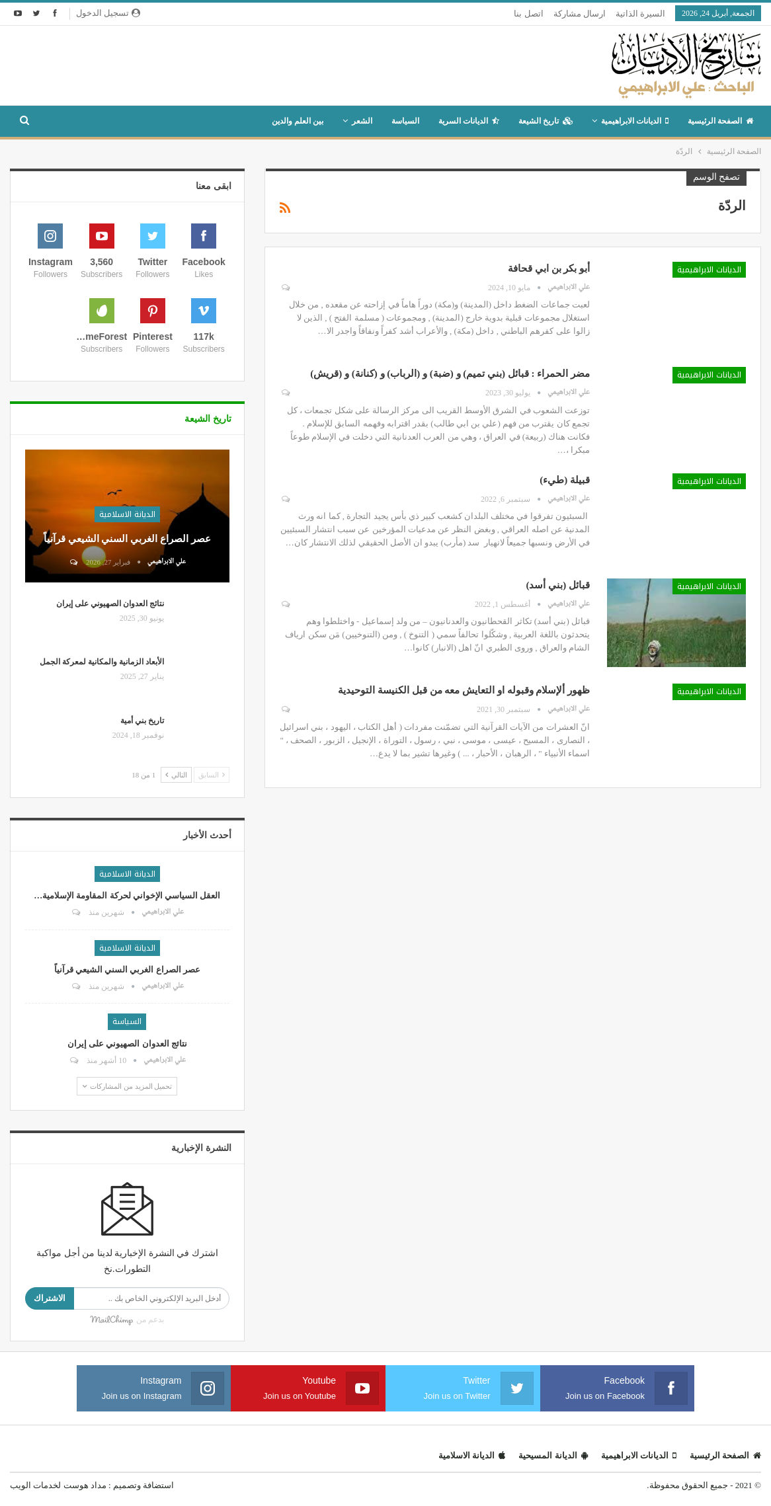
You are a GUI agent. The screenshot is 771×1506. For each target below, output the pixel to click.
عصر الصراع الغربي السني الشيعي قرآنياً (127, 539)
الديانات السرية (468, 121)
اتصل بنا (528, 14)
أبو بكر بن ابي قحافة (549, 268)
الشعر (362, 121)
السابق (211, 775)
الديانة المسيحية (552, 1455)
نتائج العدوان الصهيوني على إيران (110, 603)
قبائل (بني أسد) (558, 585)
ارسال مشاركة (579, 14)
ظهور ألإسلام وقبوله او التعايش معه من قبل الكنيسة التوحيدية (464, 690)
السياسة (405, 121)
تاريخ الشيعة (545, 121)
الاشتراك (49, 1298)
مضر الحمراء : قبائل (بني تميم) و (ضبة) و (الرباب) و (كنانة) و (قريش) (450, 373)
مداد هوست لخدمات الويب (58, 1485)
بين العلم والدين (297, 121)
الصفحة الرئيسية (720, 121)
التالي (176, 775)
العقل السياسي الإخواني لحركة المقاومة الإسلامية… (127, 895)
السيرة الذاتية (640, 14)
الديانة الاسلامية (127, 514)
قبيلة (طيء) (565, 480)
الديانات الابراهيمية (635, 121)
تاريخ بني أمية (142, 720)
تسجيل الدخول (108, 13)
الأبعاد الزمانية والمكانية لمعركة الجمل (102, 661)
